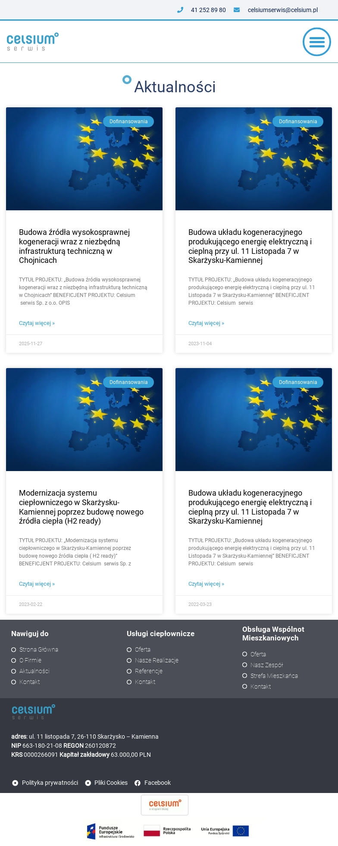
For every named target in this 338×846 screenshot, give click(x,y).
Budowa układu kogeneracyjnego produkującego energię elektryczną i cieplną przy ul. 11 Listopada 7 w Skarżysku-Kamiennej (250, 246)
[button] (317, 44)
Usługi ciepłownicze (160, 633)
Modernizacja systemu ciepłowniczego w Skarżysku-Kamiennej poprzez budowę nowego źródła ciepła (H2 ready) (81, 506)
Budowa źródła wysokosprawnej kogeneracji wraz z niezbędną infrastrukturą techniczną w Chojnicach (74, 246)
